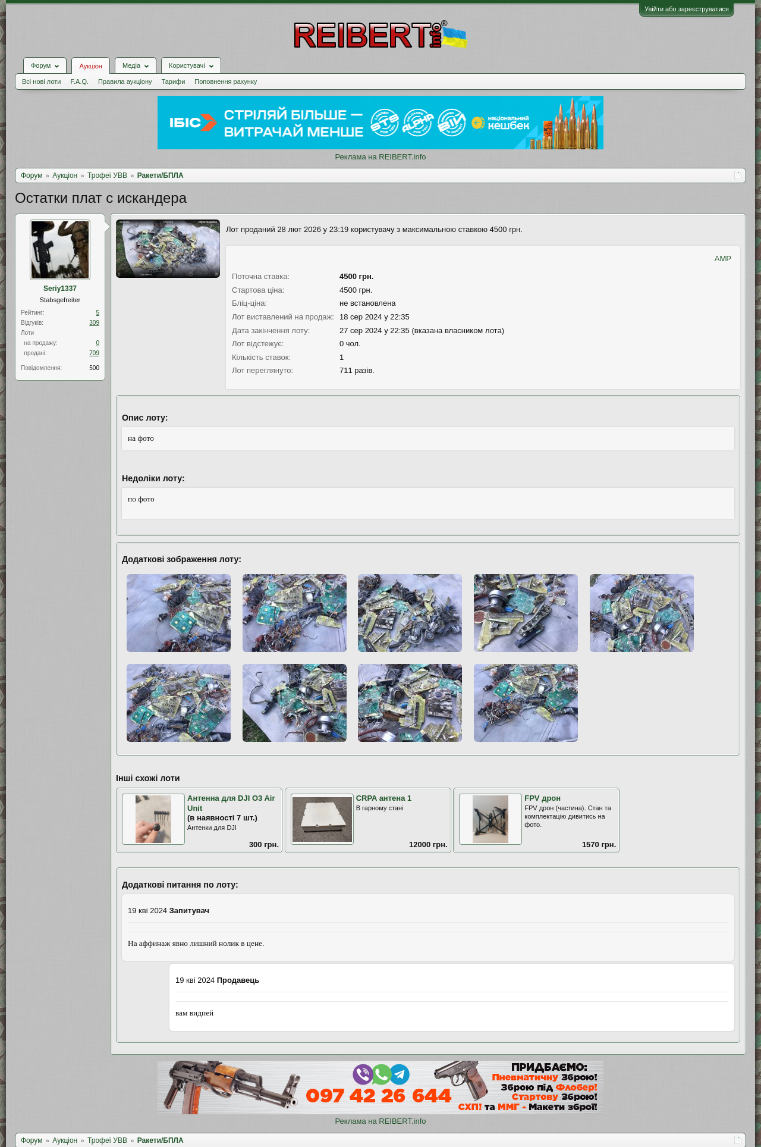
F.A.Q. (79, 81)
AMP (723, 258)
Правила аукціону (125, 81)
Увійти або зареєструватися (686, 8)
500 (94, 368)
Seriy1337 (60, 288)
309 (94, 322)
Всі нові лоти (41, 81)
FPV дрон (542, 798)
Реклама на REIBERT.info (380, 156)
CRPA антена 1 (384, 798)
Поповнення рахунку (225, 81)
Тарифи (173, 81)
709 (94, 353)
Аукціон (90, 66)
